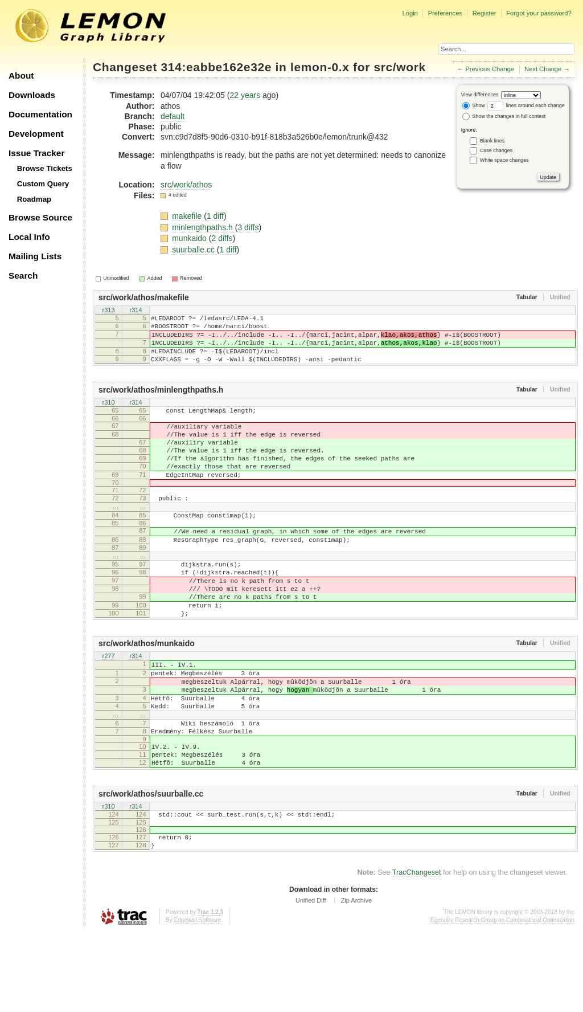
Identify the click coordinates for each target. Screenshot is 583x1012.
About (21, 75)
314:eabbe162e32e (216, 67)
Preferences (445, 13)
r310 (108, 414)
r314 (135, 311)
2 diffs (221, 238)
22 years (244, 95)
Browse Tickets (44, 168)
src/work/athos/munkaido (146, 694)
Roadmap (34, 199)
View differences (480, 94)
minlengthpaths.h (203, 227)
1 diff (215, 216)
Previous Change (489, 69)
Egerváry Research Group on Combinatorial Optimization (502, 1000)
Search (23, 275)
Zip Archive (356, 980)
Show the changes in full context (504, 116)
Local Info (29, 237)
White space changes (504, 160)
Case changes (496, 150)
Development (36, 133)
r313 (108, 311)
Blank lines (492, 141)
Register (484, 13)
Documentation (40, 114)
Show (473, 105)
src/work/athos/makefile (143, 297)
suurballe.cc (194, 249)
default (172, 116)
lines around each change (526, 105)
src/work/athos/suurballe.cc (150, 867)
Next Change (542, 69)
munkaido (190, 238)
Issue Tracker (36, 153)
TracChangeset (416, 953)
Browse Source (40, 217)
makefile (188, 216)
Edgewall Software (197, 1000)
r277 (108, 708)
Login (409, 13)
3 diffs (247, 227)
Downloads (32, 95)
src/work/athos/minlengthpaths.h (160, 401)
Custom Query (43, 183)
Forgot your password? (538, 13)
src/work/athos (186, 184)
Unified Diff (310, 980)
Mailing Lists (35, 256)
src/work (399, 67)
